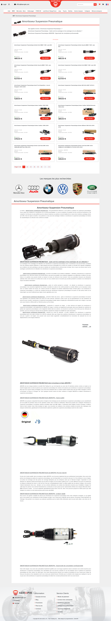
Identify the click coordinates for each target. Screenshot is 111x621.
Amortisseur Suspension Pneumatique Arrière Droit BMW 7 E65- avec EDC (77, 65)
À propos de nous (41, 596)
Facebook (16, 600)
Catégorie (87, 11)
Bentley (70, 11)
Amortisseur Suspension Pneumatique (26, 16)
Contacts (38, 609)
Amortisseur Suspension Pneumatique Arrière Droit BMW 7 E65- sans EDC (33, 45)
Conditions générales (64, 603)
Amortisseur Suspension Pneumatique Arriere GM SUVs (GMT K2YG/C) (76, 85)
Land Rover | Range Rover (50, 11)
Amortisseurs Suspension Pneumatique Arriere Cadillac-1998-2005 (31, 125)
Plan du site (39, 606)
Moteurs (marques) (97, 11)
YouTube (16, 603)
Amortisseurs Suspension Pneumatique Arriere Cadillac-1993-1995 (31, 105)
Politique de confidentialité (65, 606)
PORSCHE (38, 11)
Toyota (65, 11)
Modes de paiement (63, 596)
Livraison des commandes (65, 600)
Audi (9, 11)
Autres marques (78, 11)
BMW (13, 11)
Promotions (39, 603)
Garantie (60, 612)
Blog (37, 600)
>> (49, 167)
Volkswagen (30, 11)
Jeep (59, 11)
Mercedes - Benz (21, 11)
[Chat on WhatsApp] (9, 4)
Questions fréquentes (64, 609)
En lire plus (55, 39)
